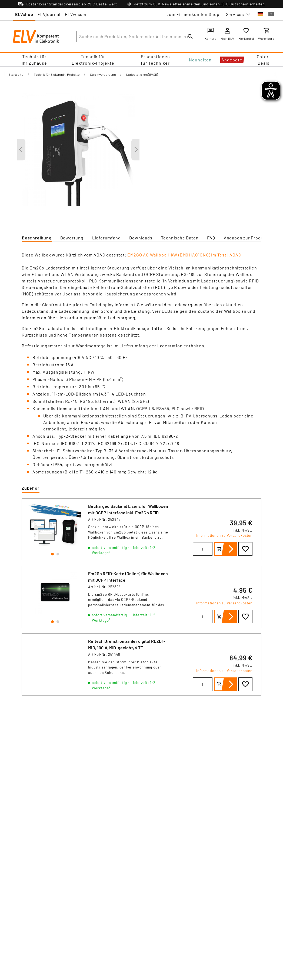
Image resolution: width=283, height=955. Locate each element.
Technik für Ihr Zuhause (34, 59)
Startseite (16, 74)
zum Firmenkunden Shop (193, 14)
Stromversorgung (103, 74)
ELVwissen (76, 14)
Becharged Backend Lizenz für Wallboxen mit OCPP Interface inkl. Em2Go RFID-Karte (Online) (128, 512)
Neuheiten (200, 59)
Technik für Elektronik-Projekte (93, 59)
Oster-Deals (264, 59)
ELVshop (24, 14)
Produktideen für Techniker (155, 59)
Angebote (231, 59)
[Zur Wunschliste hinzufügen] (245, 549)
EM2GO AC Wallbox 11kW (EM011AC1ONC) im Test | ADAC (184, 254)
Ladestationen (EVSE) (142, 74)
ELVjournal (49, 14)
